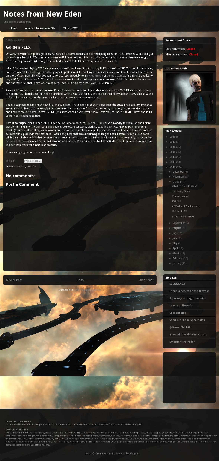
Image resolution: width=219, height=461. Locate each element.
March (176, 253)
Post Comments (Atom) (87, 289)
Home (13, 28)
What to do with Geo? (184, 186)
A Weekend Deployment (185, 206)
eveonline (19, 166)
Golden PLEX (179, 211)
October (177, 181)
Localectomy (177, 312)
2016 (173, 146)
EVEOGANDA (177, 283)
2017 (173, 141)
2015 (173, 151)
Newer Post (14, 280)
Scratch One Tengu (183, 216)
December (179, 171)
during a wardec (116, 75)
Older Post (146, 280)
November (179, 176)
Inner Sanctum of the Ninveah (189, 291)
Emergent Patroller (182, 341)
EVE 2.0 (176, 201)
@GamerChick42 (179, 327)
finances (31, 166)
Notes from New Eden (42, 14)
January (177, 263)
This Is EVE (70, 28)
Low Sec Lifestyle (180, 305)
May (175, 243)
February (178, 258)
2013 (173, 161)
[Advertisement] (189, 377)
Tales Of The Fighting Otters (188, 334)
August (177, 227)
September (179, 222)
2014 (173, 156)
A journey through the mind (187, 298)
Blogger (134, 453)
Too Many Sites (181, 191)
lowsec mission (94, 75)
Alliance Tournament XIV (40, 28)
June (175, 238)
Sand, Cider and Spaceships (187, 320)
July (175, 233)
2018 (173, 136)
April (176, 248)
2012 (173, 167)
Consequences (180, 196)
